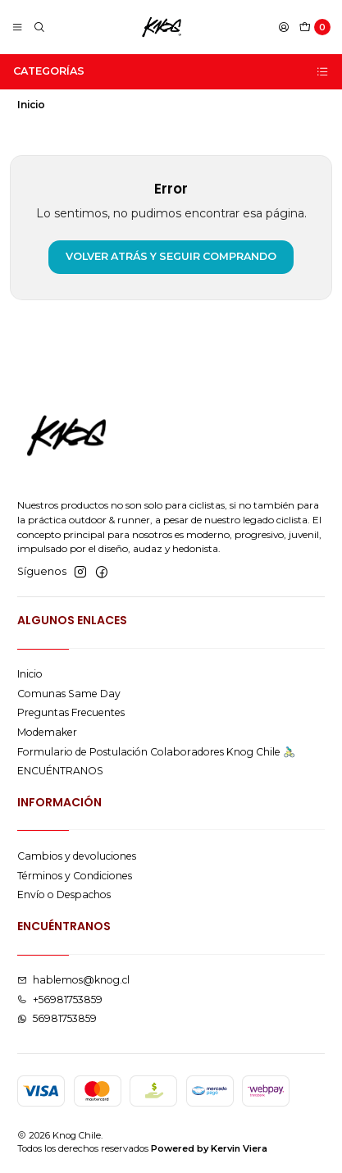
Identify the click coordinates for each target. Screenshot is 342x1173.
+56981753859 (60, 999)
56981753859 (57, 1018)
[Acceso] (283, 27)
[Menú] (17, 27)
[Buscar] (39, 27)
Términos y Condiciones (74, 875)
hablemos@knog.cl (73, 980)
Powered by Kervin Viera (209, 1148)
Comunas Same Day (69, 693)
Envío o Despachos (64, 894)
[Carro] (315, 27)
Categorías (171, 71)
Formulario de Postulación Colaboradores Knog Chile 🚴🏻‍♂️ (156, 752)
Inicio (30, 674)
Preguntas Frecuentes (71, 712)
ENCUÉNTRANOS (60, 771)
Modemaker (47, 732)
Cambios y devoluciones (76, 856)
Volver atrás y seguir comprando (171, 256)
